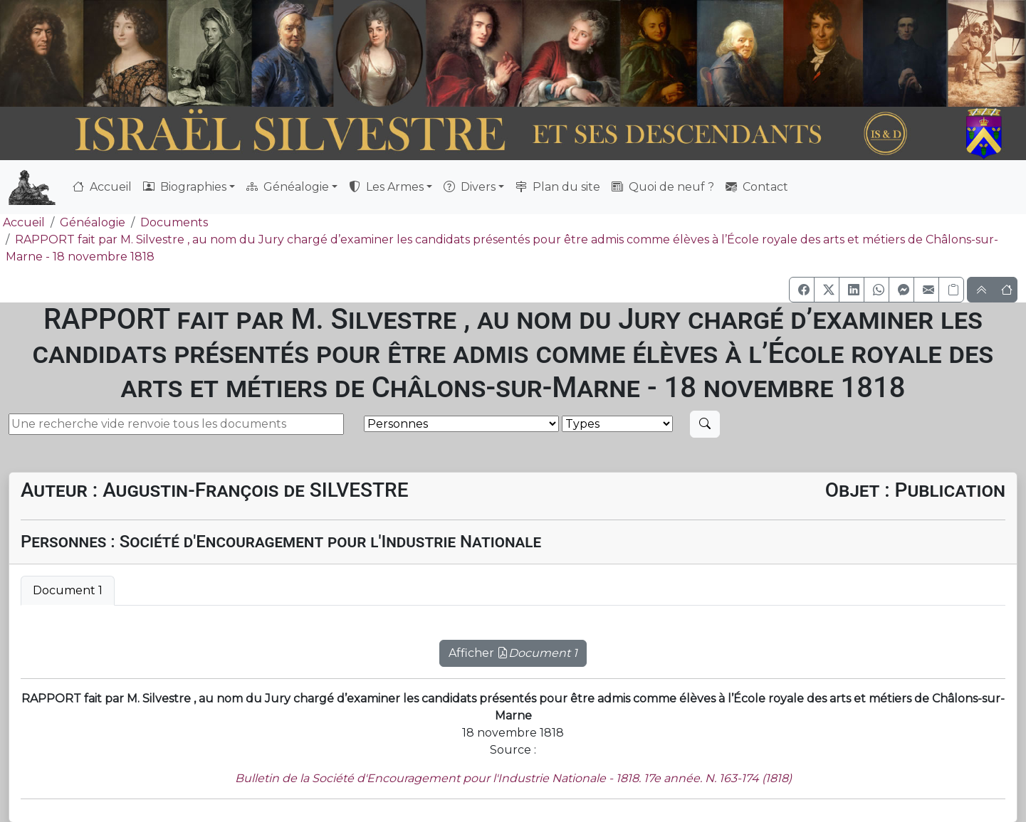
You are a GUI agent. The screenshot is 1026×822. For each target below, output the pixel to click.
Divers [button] (470, 187)
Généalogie (92, 222)
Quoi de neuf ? (663, 187)
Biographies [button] (184, 187)
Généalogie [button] (287, 187)
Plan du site (557, 187)
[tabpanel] (513, 645)
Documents (174, 222)
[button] (802, 289)
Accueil (102, 187)
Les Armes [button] (386, 187)
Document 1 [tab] (68, 590)
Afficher (513, 653)
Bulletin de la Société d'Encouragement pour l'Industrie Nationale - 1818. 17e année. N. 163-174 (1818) (513, 778)
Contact (757, 187)
